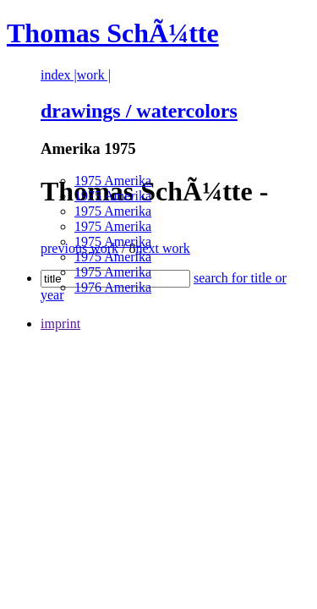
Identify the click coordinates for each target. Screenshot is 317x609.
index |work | (76, 75)
